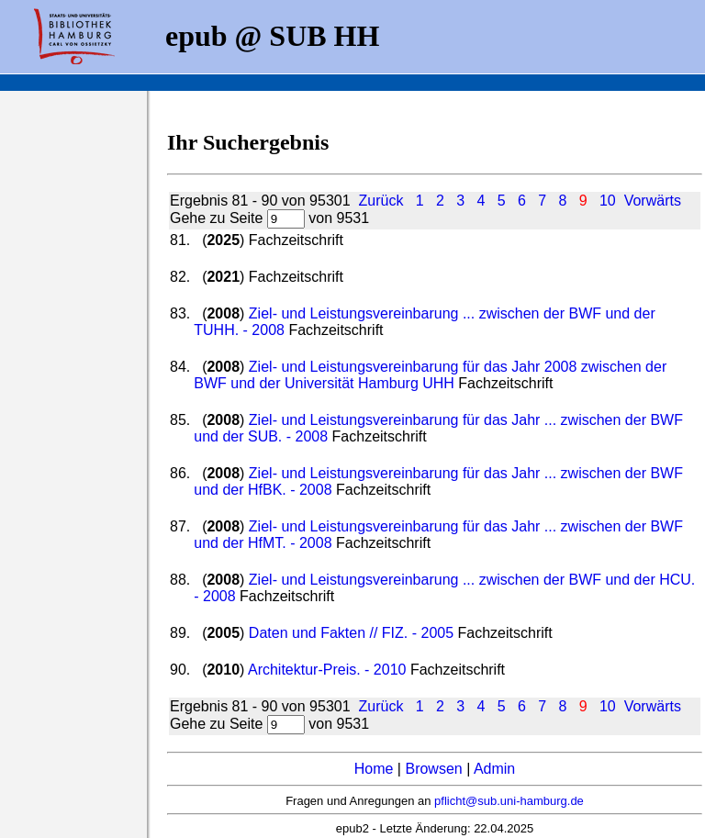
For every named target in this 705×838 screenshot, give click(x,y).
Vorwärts (652, 200)
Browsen (433, 769)
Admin (494, 769)
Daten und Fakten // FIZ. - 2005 (351, 633)
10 (607, 200)
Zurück (380, 200)
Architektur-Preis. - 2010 (327, 669)
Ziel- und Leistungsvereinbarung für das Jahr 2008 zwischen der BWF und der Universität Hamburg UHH (430, 375)
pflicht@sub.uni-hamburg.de (509, 801)
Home (374, 769)
